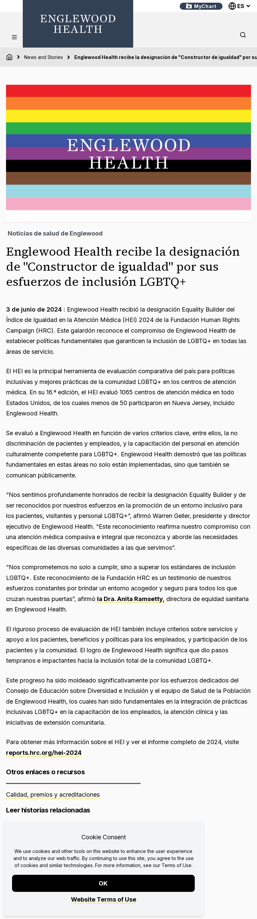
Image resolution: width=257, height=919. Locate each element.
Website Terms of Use (103, 899)
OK (103, 883)
